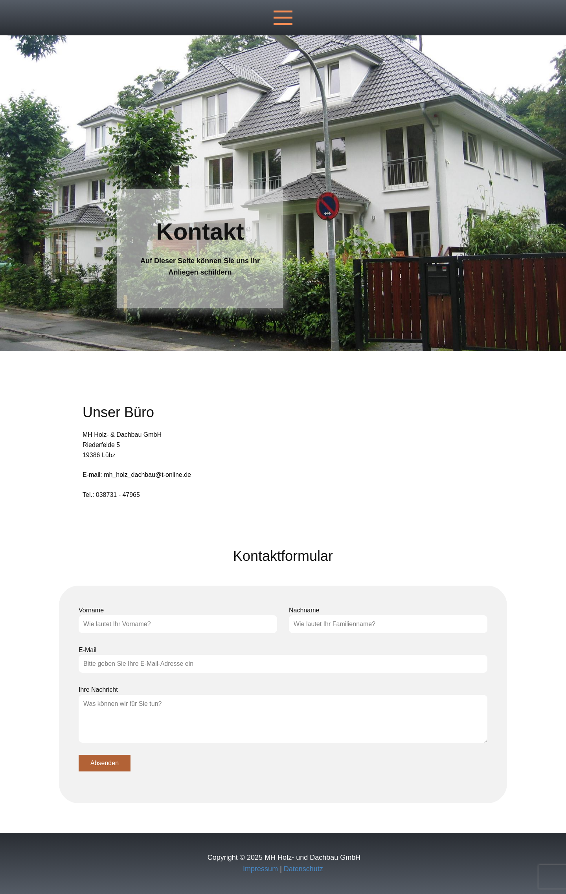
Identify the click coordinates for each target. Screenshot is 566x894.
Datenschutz (303, 869)
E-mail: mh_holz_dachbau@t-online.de (137, 474)
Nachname (304, 610)
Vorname (91, 610)
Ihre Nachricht (98, 689)
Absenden (104, 763)
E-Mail (87, 650)
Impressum (260, 869)
